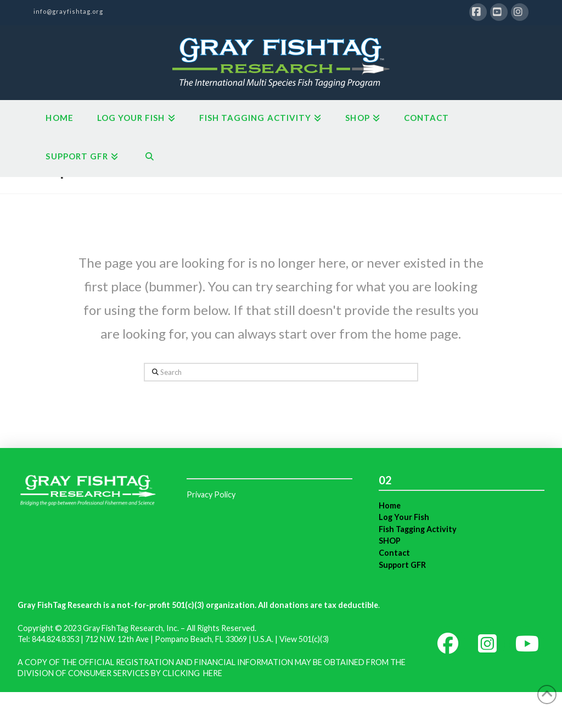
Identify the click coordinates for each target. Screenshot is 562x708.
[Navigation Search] (149, 158)
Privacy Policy (211, 494)
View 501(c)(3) (304, 639)
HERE (212, 673)
